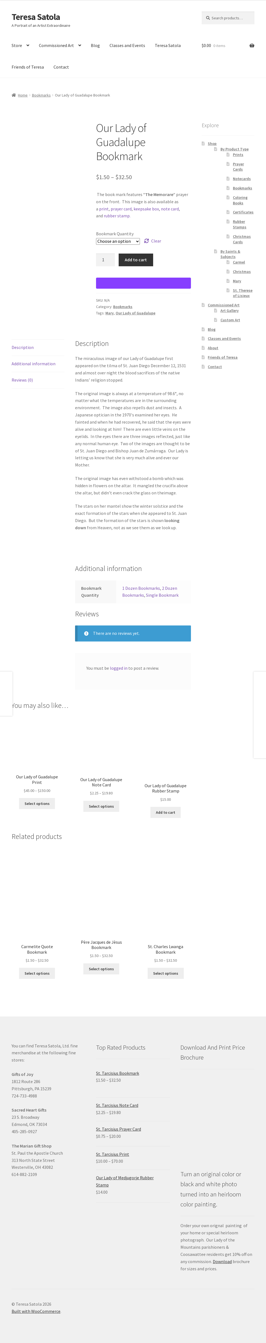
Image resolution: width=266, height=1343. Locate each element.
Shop (212, 143)
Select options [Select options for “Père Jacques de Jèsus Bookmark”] (101, 968)
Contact (61, 67)
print (104, 209)
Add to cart (136, 259)
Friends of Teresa (28, 67)
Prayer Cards (238, 166)
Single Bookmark (162, 595)
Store (17, 45)
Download (222, 1261)
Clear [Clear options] (156, 241)
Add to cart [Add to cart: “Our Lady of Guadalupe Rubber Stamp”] (165, 812)
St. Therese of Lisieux (242, 293)
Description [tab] (23, 347)
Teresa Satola (36, 16)
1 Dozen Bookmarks (141, 588)
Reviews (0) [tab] (22, 380)
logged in (118, 668)
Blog (95, 45)
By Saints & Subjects (230, 254)
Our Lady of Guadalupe (135, 313)
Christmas (242, 271)
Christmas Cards (242, 239)
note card (170, 209)
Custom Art (230, 319)
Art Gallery (229, 310)
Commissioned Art (56, 45)
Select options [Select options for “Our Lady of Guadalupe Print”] (37, 803)
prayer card (121, 209)
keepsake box (146, 209)
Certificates (243, 212)
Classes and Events (127, 45)
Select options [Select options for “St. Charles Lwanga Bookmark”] (165, 973)
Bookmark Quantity (115, 233)
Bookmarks (41, 95)
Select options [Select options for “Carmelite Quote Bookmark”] (37, 973)
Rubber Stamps (239, 224)
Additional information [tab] (33, 363)
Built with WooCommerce (36, 1311)
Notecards (242, 178)
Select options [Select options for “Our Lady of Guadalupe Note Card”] (101, 806)
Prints (238, 154)
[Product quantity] (105, 260)
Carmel (239, 262)
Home (23, 95)
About (213, 347)
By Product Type (234, 149)
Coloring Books (240, 200)
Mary (109, 313)
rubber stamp (117, 215)
